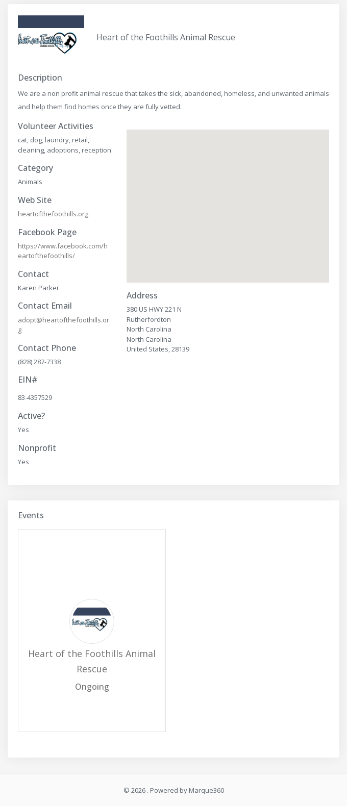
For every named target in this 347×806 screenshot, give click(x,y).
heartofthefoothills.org (53, 213)
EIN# (28, 380)
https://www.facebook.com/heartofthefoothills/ (63, 251)
